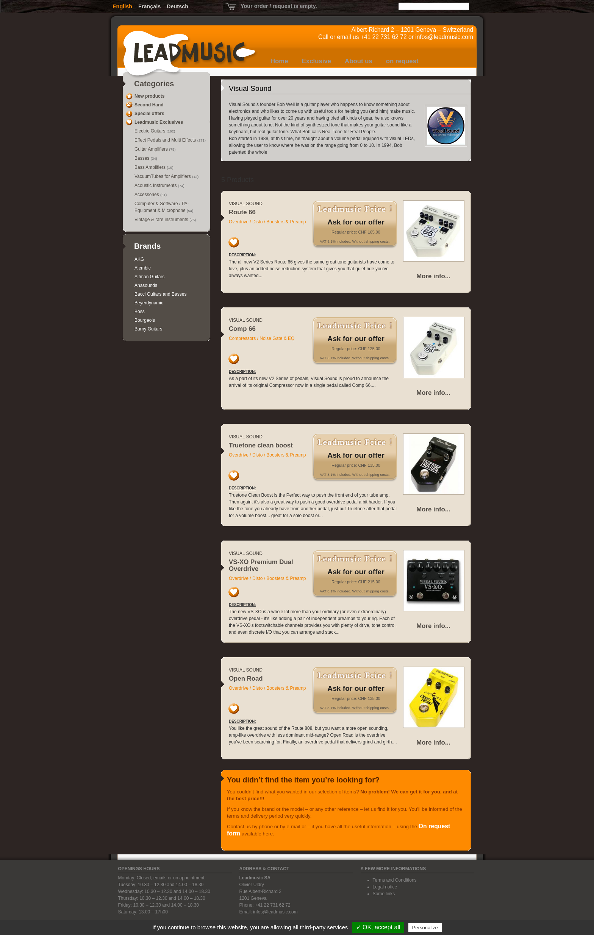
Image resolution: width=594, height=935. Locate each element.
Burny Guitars (148, 329)
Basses (142, 158)
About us (358, 61)
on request (402, 61)
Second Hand (149, 105)
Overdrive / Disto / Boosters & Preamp (267, 221)
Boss (139, 311)
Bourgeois (144, 320)
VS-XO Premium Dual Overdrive (261, 565)
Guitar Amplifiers (151, 149)
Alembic (142, 268)
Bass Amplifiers (150, 167)
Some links (384, 893)
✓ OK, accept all (378, 927)
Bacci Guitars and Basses (160, 294)
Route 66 (242, 212)
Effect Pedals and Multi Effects (165, 140)
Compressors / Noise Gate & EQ (261, 338)
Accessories (147, 194)
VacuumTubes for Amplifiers (163, 176)
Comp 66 (242, 328)
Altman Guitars (149, 276)
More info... (433, 276)
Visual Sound (246, 203)
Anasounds (145, 285)
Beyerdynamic (148, 302)
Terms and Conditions (395, 880)
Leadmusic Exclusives (158, 122)
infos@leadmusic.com (444, 37)
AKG (139, 259)
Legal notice (385, 887)
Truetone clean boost (261, 445)
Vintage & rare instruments (161, 219)
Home (279, 61)
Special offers (149, 113)
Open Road (246, 678)
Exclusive (316, 61)
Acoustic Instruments (156, 185)
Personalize (425, 927)
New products (149, 96)
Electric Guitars (150, 131)
